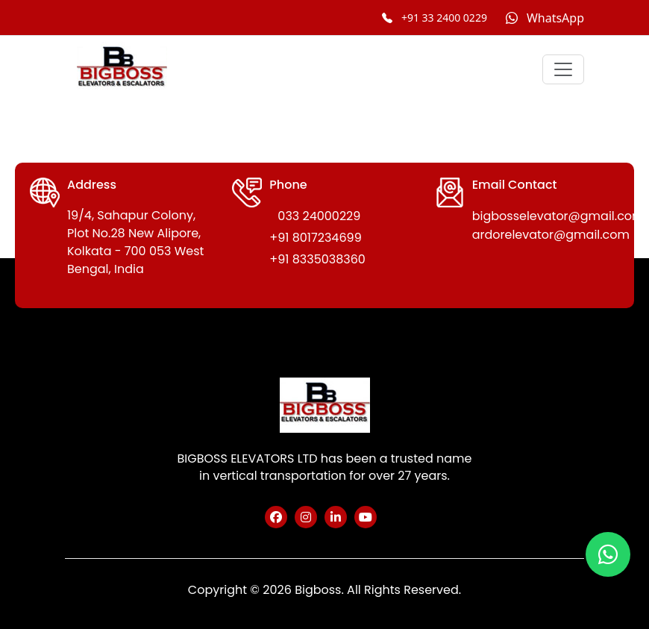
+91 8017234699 (315, 237)
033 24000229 (319, 216)
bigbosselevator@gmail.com (558, 216)
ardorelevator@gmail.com (551, 234)
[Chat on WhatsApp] (545, 18)
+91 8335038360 (317, 259)
